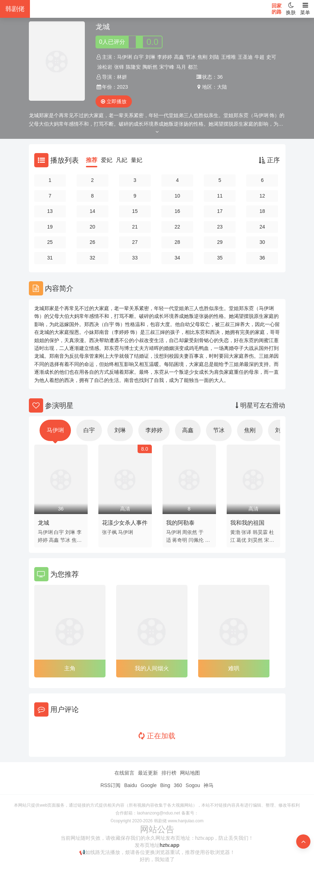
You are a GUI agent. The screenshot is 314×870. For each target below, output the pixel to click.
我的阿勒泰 (180, 523)
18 (262, 211)
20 (92, 227)
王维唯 (228, 57)
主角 (70, 668)
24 (262, 227)
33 (135, 258)
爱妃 (106, 160)
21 (135, 227)
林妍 (122, 77)
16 (177, 211)
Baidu (130, 785)
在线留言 (124, 773)
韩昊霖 (260, 532)
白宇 (139, 57)
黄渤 (235, 532)
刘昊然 (255, 540)
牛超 (259, 57)
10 (177, 196)
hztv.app (170, 845)
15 (135, 211)
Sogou (193, 785)
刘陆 (214, 57)
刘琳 (150, 57)
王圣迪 (245, 57)
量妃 (136, 160)
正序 (269, 160)
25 (50, 242)
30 (262, 242)
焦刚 (202, 57)
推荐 (91, 160)
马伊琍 (124, 57)
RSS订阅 (111, 785)
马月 (181, 67)
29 (220, 242)
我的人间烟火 (152, 668)
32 (92, 258)
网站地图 (190, 773)
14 (92, 211)
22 (177, 227)
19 (50, 227)
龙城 (43, 523)
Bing (165, 785)
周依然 (189, 532)
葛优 (241, 540)
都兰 (193, 67)
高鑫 (179, 57)
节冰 (191, 57)
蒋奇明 (179, 540)
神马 (208, 785)
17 (220, 211)
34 (177, 258)
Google (148, 785)
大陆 (222, 87)
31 (50, 258)
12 (262, 196)
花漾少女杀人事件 (125, 523)
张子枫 (109, 532)
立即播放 (114, 101)
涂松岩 (104, 67)
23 (220, 227)
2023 (122, 87)
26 (92, 242)
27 (135, 242)
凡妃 (121, 160)
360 (178, 785)
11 (220, 196)
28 (177, 242)
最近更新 (148, 773)
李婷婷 (164, 57)
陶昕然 (150, 67)
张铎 (119, 67)
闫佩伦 (196, 540)
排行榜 (168, 773)
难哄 (234, 668)
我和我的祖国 (247, 523)
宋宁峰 (166, 67)
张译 (246, 532)
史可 (271, 57)
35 (220, 258)
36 (262, 258)
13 (50, 211)
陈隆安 (133, 67)
